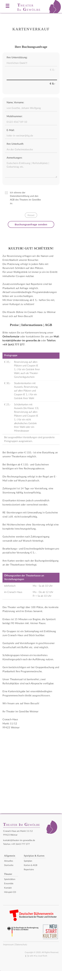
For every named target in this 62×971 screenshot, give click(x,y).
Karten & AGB (30, 865)
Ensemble (8, 884)
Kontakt (8, 888)
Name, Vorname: (15, 102)
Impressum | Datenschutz (15, 945)
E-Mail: (11, 130)
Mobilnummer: (14, 116)
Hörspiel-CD (10, 892)
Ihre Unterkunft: (15, 144)
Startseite (8, 865)
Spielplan (28, 861)
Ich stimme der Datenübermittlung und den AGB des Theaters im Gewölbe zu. (23, 198)
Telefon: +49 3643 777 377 (16, 844)
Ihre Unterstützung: (17, 57)
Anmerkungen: (14, 158)
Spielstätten (9, 879)
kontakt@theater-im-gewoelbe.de (19, 840)
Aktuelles (8, 861)
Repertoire (29, 870)
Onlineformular (10, 336)
